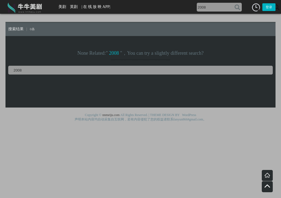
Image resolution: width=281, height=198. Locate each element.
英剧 (74, 7)
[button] (256, 7)
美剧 (62, 7)
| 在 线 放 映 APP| (96, 7)
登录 (269, 7)
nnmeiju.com (111, 115)
